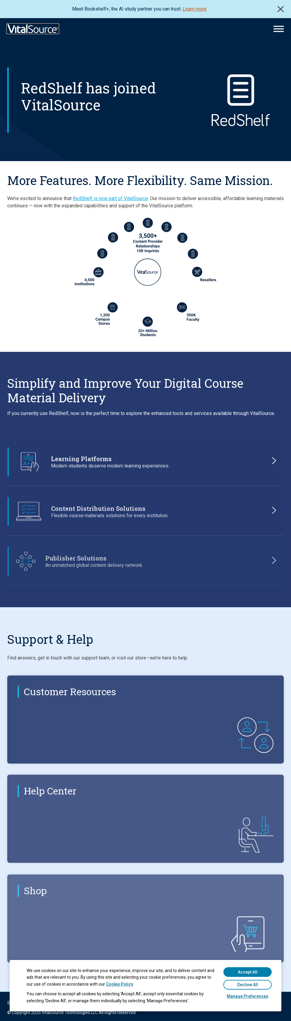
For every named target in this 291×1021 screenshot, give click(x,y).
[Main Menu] (278, 28)
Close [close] (280, 9)
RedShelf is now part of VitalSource (110, 198)
